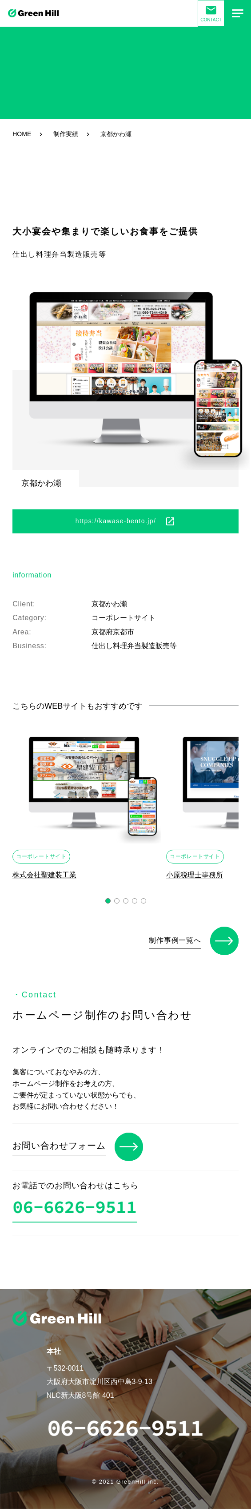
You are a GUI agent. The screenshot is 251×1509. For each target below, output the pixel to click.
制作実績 (65, 133)
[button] (108, 901)
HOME (21, 133)
